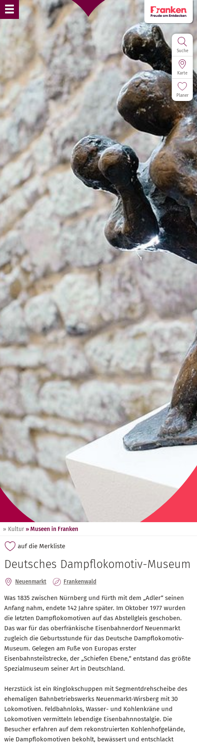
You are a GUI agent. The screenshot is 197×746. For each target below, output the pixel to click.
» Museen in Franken (52, 529)
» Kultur (13, 529)
